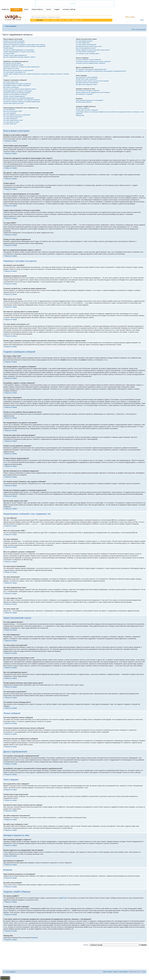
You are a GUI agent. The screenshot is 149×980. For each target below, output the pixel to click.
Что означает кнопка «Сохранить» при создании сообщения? (21, 99)
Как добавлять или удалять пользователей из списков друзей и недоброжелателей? (101, 71)
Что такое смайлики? (9, 113)
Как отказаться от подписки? (84, 94)
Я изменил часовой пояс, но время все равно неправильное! (21, 66)
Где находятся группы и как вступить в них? (89, 46)
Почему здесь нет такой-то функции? (87, 110)
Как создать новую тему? (10, 82)
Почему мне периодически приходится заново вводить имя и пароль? (24, 44)
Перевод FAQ (80, 115)
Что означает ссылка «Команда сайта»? (88, 53)
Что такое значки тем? (10, 123)
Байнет (33, 20)
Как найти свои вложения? (84, 102)
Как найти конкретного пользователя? (87, 82)
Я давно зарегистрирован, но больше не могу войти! (19, 51)
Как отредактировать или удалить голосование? (17, 91)
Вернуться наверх (11, 141)
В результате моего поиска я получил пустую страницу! (92, 81)
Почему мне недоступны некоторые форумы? (17, 92)
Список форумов (10, 26)
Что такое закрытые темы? (11, 122)
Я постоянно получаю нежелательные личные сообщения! (93, 61)
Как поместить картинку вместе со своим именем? (18, 70)
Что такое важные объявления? (12, 116)
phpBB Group (63, 898)
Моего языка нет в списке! (11, 68)
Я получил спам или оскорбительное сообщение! (90, 63)
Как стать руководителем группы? (86, 48)
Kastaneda (34, 937)
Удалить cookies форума (120, 971)
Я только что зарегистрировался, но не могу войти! (18, 50)
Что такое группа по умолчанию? (85, 51)
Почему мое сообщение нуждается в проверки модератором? (21, 101)
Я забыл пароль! (8, 48)
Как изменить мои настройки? (12, 63)
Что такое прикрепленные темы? (13, 120)
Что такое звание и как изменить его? (14, 72)
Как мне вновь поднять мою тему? (13, 103)
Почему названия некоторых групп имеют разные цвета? (93, 50)
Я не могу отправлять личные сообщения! (88, 59)
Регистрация (142, 29)
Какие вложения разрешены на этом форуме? (89, 100)
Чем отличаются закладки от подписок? (88, 90)
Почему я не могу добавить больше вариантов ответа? (19, 89)
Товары (68, 20)
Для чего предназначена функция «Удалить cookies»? (19, 57)
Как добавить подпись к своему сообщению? (16, 85)
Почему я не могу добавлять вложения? (15, 94)
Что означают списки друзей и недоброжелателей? (91, 69)
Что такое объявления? (10, 118)
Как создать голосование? (11, 87)
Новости (61, 20)
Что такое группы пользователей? (86, 44)
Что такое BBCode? (9, 109)
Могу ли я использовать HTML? (12, 111)
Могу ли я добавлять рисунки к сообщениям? (16, 115)
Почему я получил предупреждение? (14, 96)
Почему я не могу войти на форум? (13, 41)
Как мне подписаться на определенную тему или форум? (93, 92)
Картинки (75, 20)
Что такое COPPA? (9, 53)
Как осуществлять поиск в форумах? (87, 77)
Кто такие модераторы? (83, 42)
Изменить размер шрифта (144, 26)
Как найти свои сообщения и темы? (86, 84)
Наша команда (107, 971)
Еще (81, 20)
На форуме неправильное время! (13, 65)
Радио (142, 20)
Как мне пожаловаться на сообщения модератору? (18, 98)
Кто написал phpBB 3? (82, 108)
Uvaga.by (54, 20)
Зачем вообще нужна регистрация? (14, 42)
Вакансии (47, 20)
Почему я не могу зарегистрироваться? (15, 55)
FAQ (134, 29)
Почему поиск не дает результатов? (86, 79)
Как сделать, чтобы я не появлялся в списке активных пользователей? (24, 46)
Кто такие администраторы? (84, 41)
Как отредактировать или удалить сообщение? (17, 83)
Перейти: (86, 945)
